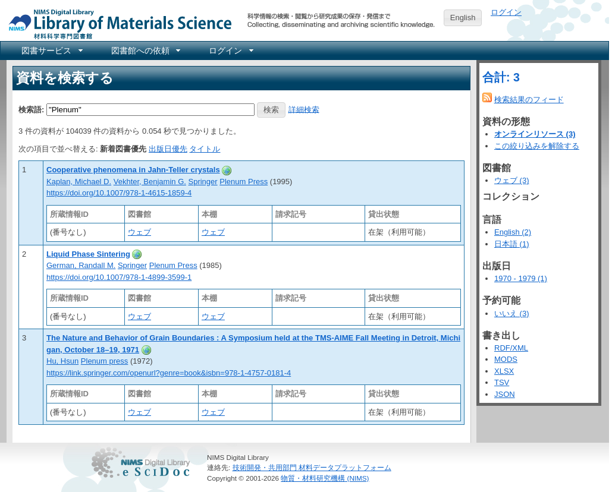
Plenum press (104, 361)
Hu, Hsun (62, 361)
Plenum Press (243, 181)
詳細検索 (303, 109)
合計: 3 (501, 77)
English (463, 17)
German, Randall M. (80, 265)
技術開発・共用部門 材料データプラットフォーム (312, 467)
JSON (504, 394)
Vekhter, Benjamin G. (150, 181)
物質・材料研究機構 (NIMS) (325, 478)
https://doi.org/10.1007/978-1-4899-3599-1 (119, 277)
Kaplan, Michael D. (78, 181)
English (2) (512, 232)
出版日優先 (168, 148)
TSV (501, 382)
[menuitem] (51, 50)
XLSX (504, 371)
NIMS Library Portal (116, 23)
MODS (505, 359)
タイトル (204, 148)
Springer (203, 181)
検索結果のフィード (529, 99)
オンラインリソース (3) (535, 134)
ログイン (506, 12)
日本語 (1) (511, 243)
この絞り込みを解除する (536, 145)
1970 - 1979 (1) (520, 278)
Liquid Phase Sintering (88, 254)
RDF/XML (511, 347)
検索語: (31, 109)
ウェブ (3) (511, 180)
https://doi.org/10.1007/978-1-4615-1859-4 (119, 192)
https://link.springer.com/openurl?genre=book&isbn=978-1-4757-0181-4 (168, 372)
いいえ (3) (511, 313)
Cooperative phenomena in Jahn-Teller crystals (133, 169)
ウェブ (139, 232)
